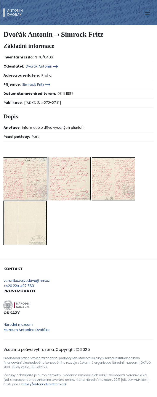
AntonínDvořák (15, 12)
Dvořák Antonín (42, 66)
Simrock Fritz (36, 84)
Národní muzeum (18, 324)
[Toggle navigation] (147, 12)
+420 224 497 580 (18, 285)
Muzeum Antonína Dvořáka (26, 329)
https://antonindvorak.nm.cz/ (43, 384)
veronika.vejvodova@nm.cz (26, 280)
